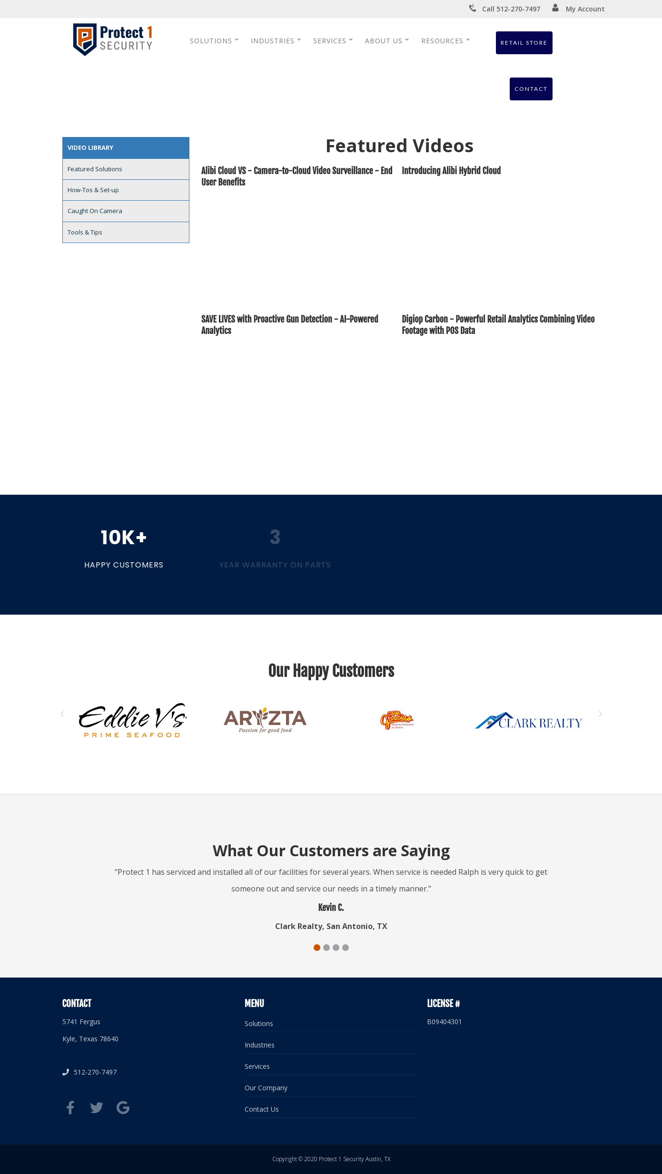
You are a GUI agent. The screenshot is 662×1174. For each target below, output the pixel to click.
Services (257, 1066)
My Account (578, 8)
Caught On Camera (95, 210)
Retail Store (524, 42)
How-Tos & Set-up (93, 190)
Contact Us (262, 1109)
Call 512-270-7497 (504, 9)
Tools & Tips (85, 232)
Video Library (90, 147)
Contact (531, 88)
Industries (260, 1044)
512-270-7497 (89, 1071)
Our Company (266, 1087)
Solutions (259, 1023)
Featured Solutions (95, 169)
